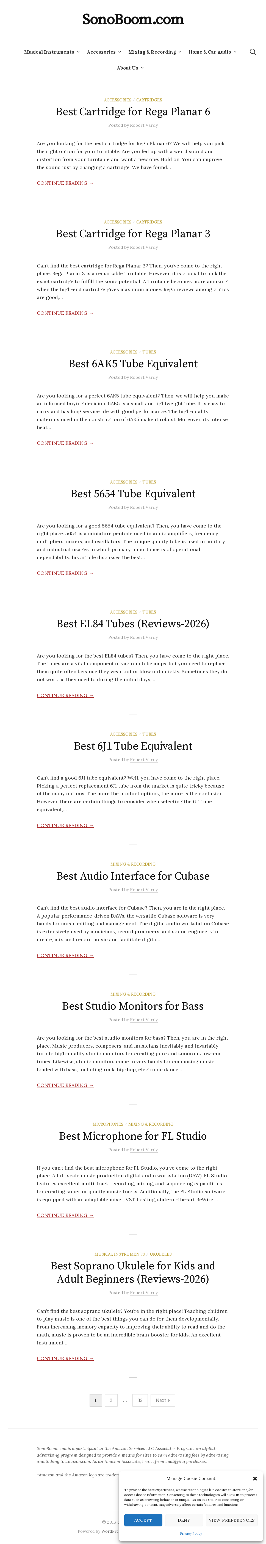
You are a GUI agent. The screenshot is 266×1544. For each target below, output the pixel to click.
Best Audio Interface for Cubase (133, 876)
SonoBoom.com (133, 19)
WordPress (112, 1531)
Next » (163, 1400)
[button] (255, 1478)
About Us (127, 68)
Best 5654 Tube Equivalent (133, 494)
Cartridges (149, 100)
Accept (143, 1520)
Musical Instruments (49, 52)
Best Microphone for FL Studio (133, 1136)
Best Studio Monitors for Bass (133, 1006)
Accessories (101, 52)
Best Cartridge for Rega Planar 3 (133, 234)
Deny (184, 1520)
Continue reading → (65, 183)
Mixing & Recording (152, 52)
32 (140, 1400)
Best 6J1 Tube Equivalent (133, 746)
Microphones (108, 1124)
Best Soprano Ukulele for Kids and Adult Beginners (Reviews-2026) (133, 1272)
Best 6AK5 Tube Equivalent (133, 364)
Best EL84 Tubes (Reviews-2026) (133, 624)
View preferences (232, 1520)
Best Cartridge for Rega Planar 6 (133, 112)
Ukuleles (161, 1254)
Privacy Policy (191, 1533)
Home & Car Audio (210, 52)
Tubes (149, 352)
